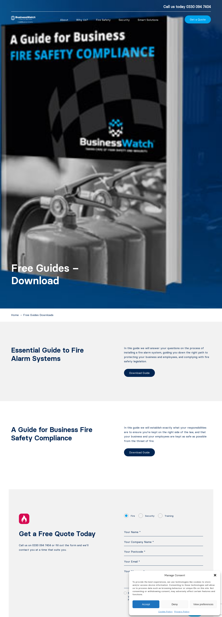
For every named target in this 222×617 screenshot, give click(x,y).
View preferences (203, 604)
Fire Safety (103, 20)
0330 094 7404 (198, 6)
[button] (215, 575)
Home (15, 315)
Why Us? (82, 20)
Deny (175, 604)
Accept (146, 604)
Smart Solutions (148, 20)
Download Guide (139, 373)
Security (124, 20)
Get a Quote (198, 19)
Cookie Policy (165, 611)
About (64, 20)
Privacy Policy (181, 611)
